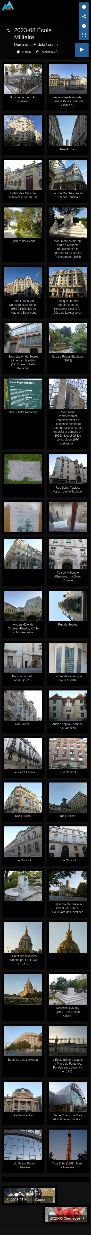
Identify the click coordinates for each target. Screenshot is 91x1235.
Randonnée (50, 52)
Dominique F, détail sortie (36, 44)
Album (27, 52)
